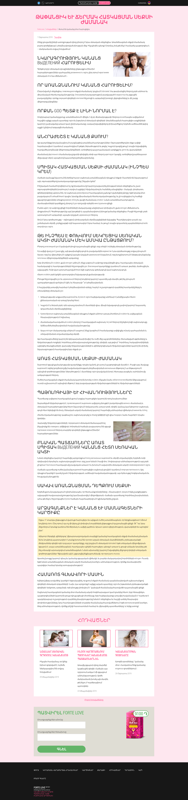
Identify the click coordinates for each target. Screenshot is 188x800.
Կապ (140, 770)
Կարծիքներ (87, 770)
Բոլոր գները (40, 778)
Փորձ (36, 770)
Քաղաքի (101, 770)
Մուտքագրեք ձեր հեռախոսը (51, 732)
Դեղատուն (129, 770)
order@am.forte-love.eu (42, 790)
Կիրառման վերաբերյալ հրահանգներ (60, 770)
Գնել (61, 749)
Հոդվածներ (115, 770)
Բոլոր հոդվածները (94, 699)
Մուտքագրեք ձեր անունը (50, 720)
